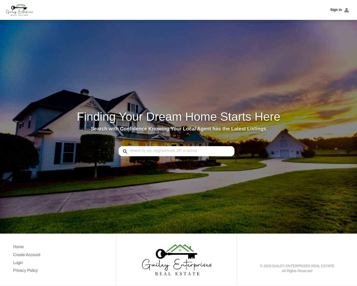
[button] (26, 264)
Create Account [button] (26, 255)
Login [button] (18, 263)
